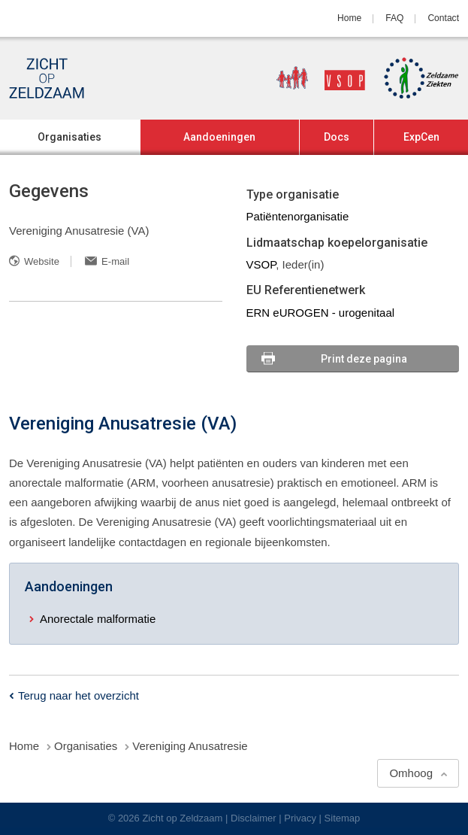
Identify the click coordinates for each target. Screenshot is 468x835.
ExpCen (421, 137)
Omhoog (411, 773)
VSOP (261, 264)
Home (349, 18)
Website (41, 261)
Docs (336, 137)
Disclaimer (253, 818)
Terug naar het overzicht (78, 695)
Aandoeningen (219, 137)
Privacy (300, 818)
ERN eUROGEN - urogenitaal (320, 312)
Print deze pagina (364, 359)
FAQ (394, 18)
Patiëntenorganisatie (297, 216)
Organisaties (69, 137)
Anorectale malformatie (97, 618)
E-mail (115, 261)
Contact (443, 18)
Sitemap (343, 818)
